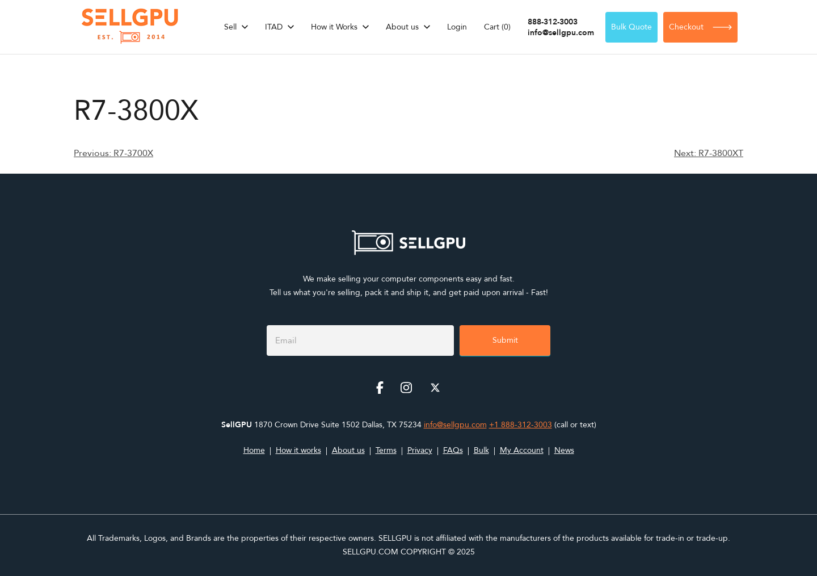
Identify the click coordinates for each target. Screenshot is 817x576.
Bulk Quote (631, 27)
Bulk (481, 450)
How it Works (334, 27)
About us (402, 27)
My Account (522, 450)
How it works (298, 450)
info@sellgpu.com (561, 32)
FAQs (453, 450)
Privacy (419, 450)
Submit (505, 340)
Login (457, 27)
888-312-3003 (553, 21)
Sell (230, 27)
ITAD (274, 27)
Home (254, 450)
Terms (386, 450)
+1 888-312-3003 (520, 424)
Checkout (700, 27)
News (564, 450)
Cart (497, 27)
